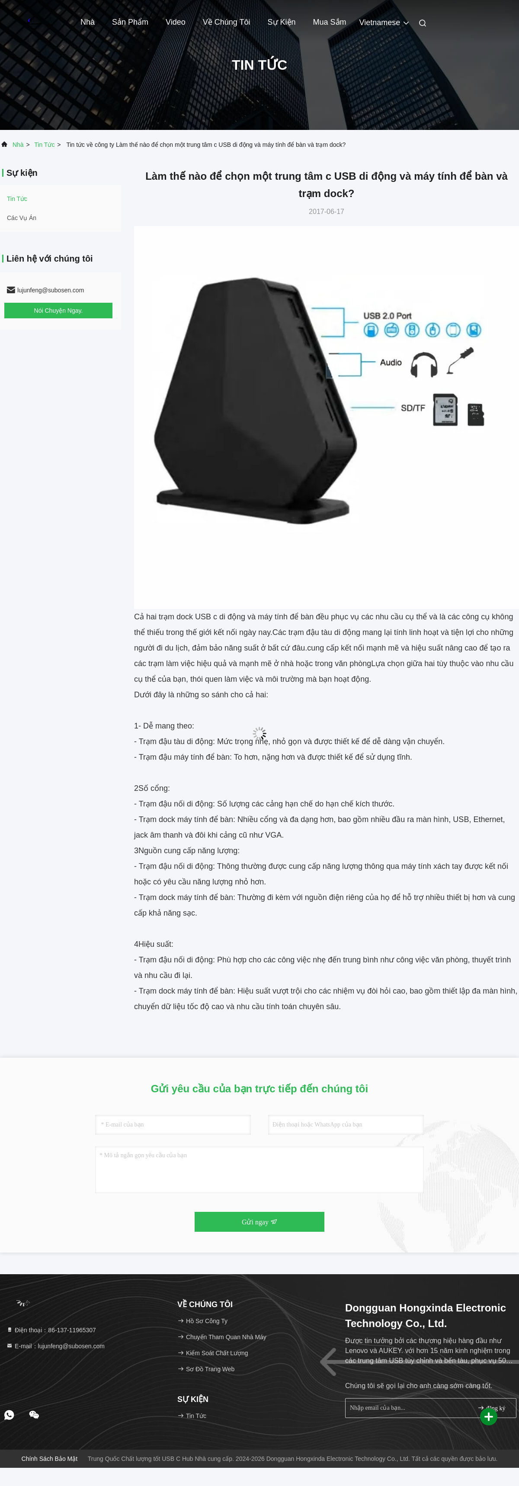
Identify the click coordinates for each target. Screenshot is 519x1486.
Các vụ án (21, 217)
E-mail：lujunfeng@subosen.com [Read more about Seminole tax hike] (55, 1346)
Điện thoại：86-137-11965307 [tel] (51, 1330)
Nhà (87, 22)
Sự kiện (282, 22)
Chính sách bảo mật (50, 1458)
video (176, 22)
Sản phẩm (130, 22)
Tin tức (44, 144)
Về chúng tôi (226, 22)
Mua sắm (329, 22)
